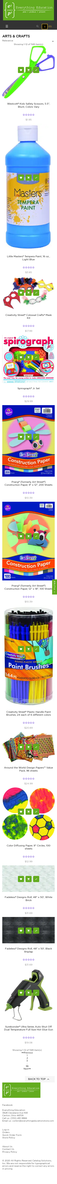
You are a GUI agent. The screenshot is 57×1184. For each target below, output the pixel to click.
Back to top (39, 1079)
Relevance (7, 41)
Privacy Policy (9, 1152)
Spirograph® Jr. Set (28, 388)
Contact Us (8, 1149)
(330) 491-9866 (18, 1118)
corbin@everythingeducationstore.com (33, 1121)
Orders (6, 1132)
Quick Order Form (12, 1135)
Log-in (5, 1130)
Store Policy (8, 1138)
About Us (7, 1147)
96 (27, 1066)
